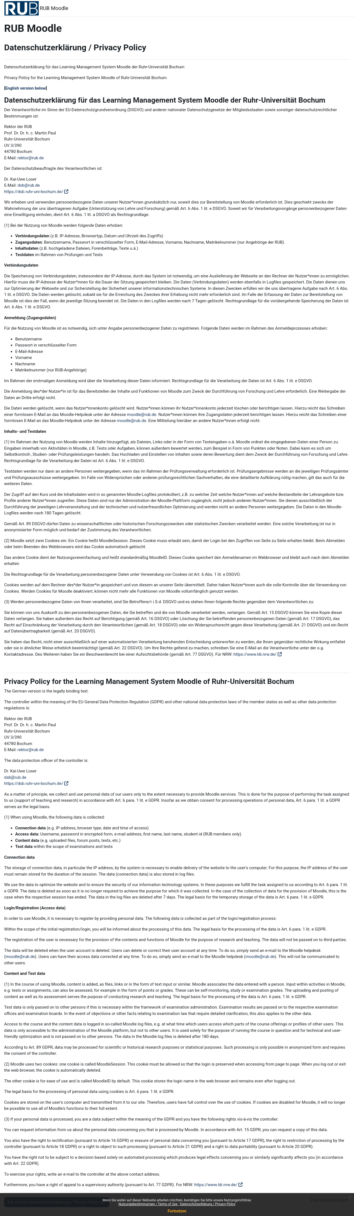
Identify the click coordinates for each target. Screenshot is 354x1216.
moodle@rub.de (141, 414)
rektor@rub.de (31, 157)
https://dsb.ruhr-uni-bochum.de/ (33, 191)
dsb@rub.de (29, 185)
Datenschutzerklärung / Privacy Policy (208, 1204)
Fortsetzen (177, 1211)
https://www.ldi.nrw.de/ (255, 654)
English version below (25, 88)
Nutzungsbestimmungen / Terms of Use (148, 1204)
